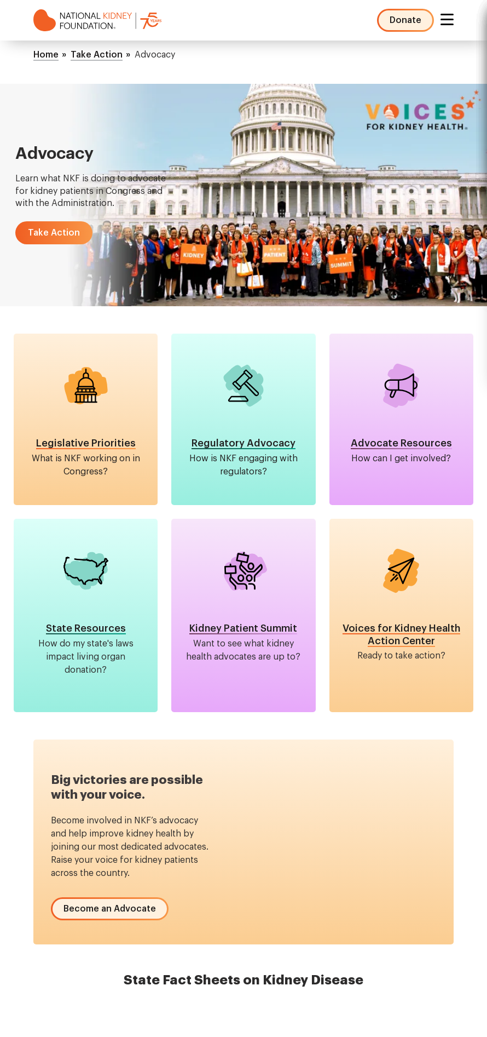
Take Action (97, 54)
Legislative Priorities (86, 443)
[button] (53, 232)
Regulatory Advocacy (243, 443)
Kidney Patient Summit (243, 628)
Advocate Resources (401, 443)
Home (46, 54)
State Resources (86, 628)
